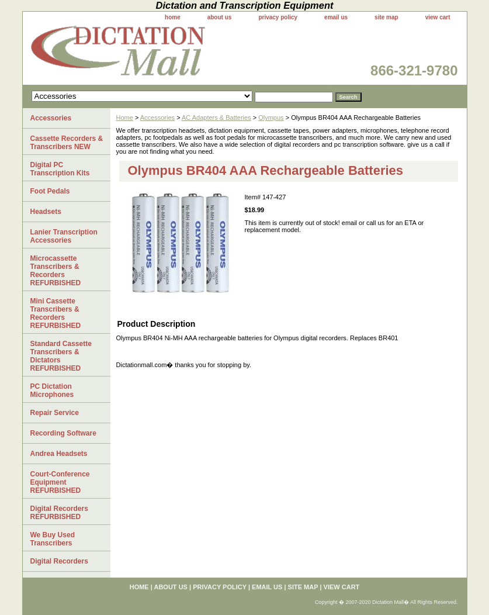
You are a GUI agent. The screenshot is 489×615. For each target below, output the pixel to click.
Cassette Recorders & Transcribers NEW (66, 142)
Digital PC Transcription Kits (60, 169)
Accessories (157, 117)
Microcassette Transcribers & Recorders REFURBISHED (55, 270)
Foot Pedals (50, 191)
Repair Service (54, 413)
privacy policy (277, 17)
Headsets (45, 212)
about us (219, 17)
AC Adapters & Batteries (216, 117)
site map (386, 17)
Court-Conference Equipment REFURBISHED (60, 482)
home (173, 17)
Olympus (270, 117)
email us (336, 17)
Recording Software (63, 433)
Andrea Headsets (59, 454)
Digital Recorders (59, 561)
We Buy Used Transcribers (52, 539)
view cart (437, 17)
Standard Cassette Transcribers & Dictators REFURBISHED (61, 356)
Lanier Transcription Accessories (64, 236)
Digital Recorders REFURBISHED (59, 513)
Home (124, 117)
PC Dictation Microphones (52, 390)
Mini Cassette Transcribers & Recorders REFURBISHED (55, 313)
